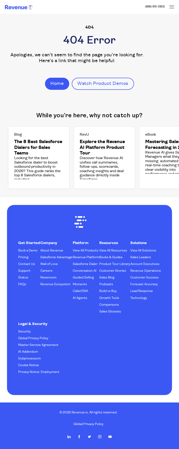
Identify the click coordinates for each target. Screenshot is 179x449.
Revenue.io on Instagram (100, 437)
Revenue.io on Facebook (79, 437)
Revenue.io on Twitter (89, 437)
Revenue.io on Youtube (110, 437)
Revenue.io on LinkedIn (69, 437)
